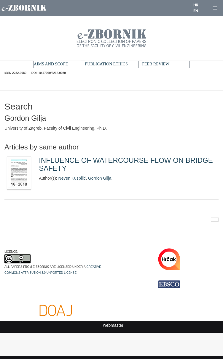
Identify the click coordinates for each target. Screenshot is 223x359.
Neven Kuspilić (72, 178)
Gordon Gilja (100, 178)
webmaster (113, 325)
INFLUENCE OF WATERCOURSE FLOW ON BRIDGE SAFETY (126, 164)
